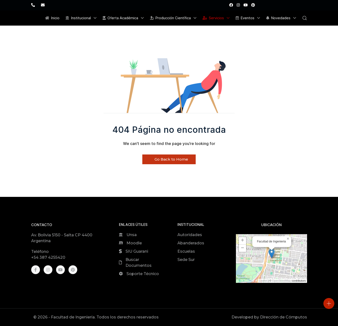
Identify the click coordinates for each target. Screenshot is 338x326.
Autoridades (189, 234)
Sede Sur (186, 259)
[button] (304, 18)
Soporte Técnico (142, 273)
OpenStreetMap (281, 280)
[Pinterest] (253, 5)
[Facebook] (231, 5)
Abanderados (190, 243)
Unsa (131, 234)
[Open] (328, 303)
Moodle (134, 243)
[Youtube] (245, 5)
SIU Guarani (137, 251)
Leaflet (263, 280)
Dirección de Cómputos (283, 317)
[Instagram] (238, 5)
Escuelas (186, 251)
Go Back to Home (169, 159)
